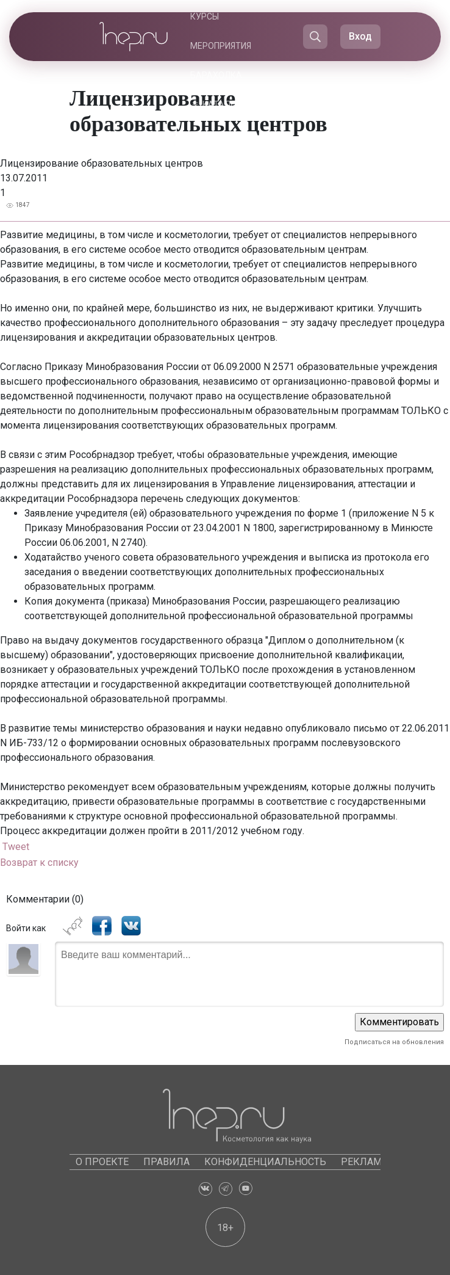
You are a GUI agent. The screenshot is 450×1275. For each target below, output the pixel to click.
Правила (166, 1162)
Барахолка (216, 75)
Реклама (364, 1162)
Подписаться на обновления (394, 1042)
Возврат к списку (39, 862)
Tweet (15, 846)
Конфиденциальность (265, 1162)
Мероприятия (220, 46)
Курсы (204, 16)
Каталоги (224, 104)
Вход (360, 36)
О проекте (102, 1162)
